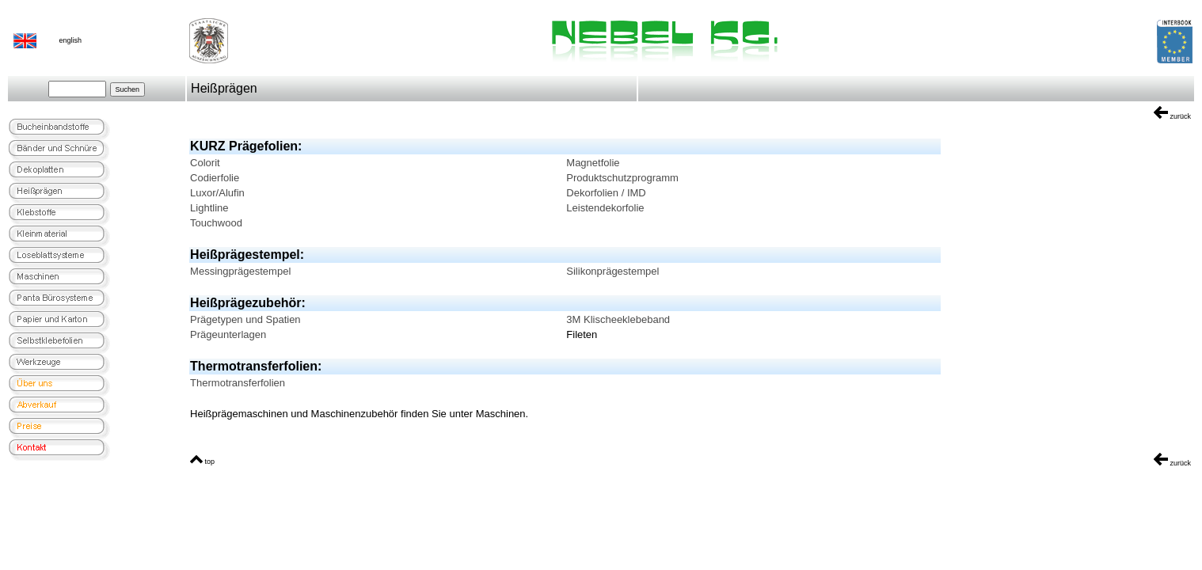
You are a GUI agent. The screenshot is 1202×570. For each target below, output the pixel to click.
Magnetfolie (592, 163)
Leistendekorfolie (605, 208)
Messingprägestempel (240, 271)
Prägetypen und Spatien (245, 319)
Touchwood (216, 223)
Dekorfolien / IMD (605, 193)
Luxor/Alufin (217, 193)
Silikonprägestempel (612, 271)
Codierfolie (214, 178)
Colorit (205, 163)
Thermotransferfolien (237, 383)
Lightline (209, 208)
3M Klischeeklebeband (618, 319)
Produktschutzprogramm (622, 178)
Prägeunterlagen (228, 334)
